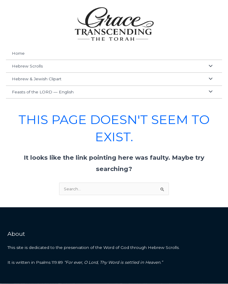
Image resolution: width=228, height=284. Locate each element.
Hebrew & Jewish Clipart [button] (36, 79)
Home (18, 53)
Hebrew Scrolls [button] (27, 66)
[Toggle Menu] (209, 67)
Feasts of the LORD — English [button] (43, 92)
